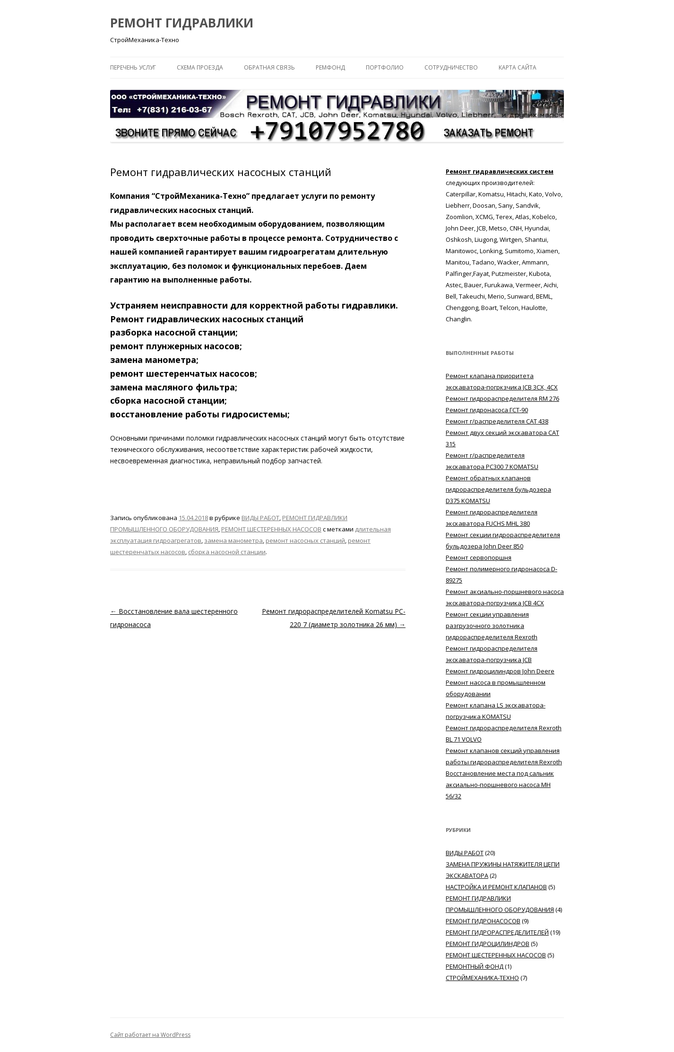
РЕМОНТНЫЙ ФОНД (474, 966)
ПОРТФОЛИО (385, 67)
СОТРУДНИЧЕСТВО (451, 67)
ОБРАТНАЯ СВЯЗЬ (269, 67)
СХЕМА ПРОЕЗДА (200, 67)
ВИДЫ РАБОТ (260, 517)
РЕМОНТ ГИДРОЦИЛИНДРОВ (487, 943)
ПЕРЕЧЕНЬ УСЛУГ (133, 67)
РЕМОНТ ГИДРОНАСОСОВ (483, 921)
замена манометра (233, 540)
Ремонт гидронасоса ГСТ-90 (487, 410)
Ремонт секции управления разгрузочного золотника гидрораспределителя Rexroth (491, 625)
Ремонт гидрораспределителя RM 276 (502, 398)
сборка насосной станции (227, 552)
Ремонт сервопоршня (478, 557)
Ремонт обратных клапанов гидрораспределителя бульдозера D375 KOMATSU (498, 489)
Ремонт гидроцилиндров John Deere (500, 671)
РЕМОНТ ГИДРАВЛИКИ (181, 22)
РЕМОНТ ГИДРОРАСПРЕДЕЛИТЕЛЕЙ (497, 932)
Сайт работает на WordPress (150, 1035)
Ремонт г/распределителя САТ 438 (497, 421)
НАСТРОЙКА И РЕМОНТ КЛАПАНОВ (496, 887)
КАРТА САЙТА (517, 67)
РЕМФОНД (330, 67)
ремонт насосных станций (305, 540)
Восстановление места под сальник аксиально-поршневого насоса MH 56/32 (500, 784)
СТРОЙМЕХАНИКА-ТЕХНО (482, 977)
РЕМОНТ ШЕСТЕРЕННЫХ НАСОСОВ (271, 529)
